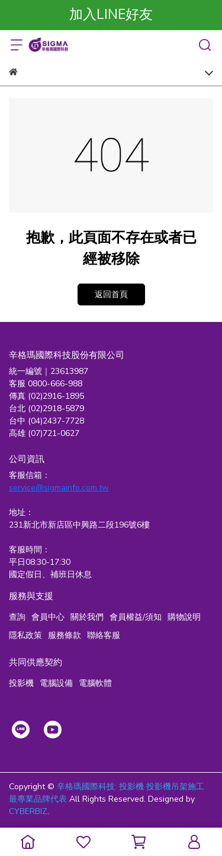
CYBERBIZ (28, 811)
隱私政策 (25, 635)
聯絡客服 (103, 635)
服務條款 (64, 635)
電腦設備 (56, 683)
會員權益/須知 (136, 617)
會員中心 (48, 617)
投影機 (21, 683)
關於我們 (87, 617)
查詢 (17, 617)
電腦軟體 (95, 683)
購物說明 (184, 617)
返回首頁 (111, 294)
